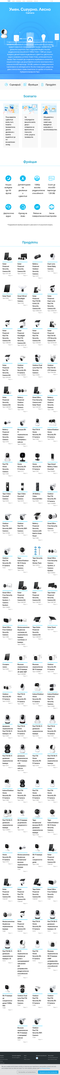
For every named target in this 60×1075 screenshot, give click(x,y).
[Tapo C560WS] (22, 366)
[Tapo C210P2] (52, 756)
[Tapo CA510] (37, 557)
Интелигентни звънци (4, 1059)
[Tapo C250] (37, 430)
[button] (37, 1058)
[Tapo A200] (7, 662)
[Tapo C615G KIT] (52, 332)
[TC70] (37, 951)
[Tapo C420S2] (52, 561)
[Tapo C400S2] (22, 631)
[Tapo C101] (37, 463)
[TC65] (52, 955)
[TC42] (7, 558)
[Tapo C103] (22, 560)
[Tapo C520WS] (52, 494)
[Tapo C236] (37, 694)
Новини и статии (27, 1059)
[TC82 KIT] (7, 890)
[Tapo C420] (52, 522)
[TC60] (7, 997)
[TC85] (7, 922)
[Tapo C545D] (37, 366)
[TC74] (37, 922)
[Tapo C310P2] (7, 693)
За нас (25, 1057)
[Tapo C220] (7, 726)
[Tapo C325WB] (22, 665)
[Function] (30, 84)
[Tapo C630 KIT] (37, 332)
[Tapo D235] (7, 493)
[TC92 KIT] (22, 922)
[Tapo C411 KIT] (7, 264)
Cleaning (1, 1061)
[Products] (48, 84)
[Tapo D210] (22, 493)
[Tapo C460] (52, 399)
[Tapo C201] (22, 791)
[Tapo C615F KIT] (22, 333)
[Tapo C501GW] (52, 364)
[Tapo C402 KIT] (37, 593)
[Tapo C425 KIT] (37, 398)
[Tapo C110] (7, 853)
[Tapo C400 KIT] (37, 628)
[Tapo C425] (22, 399)
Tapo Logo (9, 1)
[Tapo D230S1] (52, 463)
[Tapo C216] (52, 430)
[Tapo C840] (52, 263)
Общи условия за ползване (52, 1059)
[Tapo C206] (7, 791)
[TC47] (22, 996)
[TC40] (37, 1028)
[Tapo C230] (22, 758)
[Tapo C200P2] (7, 820)
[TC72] (52, 922)
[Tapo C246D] (52, 696)
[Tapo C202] (7, 464)
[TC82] (22, 857)
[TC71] (22, 959)
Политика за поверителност (53, 1057)
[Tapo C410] (7, 431)
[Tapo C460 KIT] (7, 398)
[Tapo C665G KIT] (37, 299)
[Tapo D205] (37, 493)
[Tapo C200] (37, 791)
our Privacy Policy (45, 1068)
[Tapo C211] (7, 756)
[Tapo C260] (22, 694)
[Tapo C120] (37, 823)
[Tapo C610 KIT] (7, 367)
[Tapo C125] (22, 820)
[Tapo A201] (52, 624)
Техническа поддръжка (16, 1057)
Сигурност (2, 1057)
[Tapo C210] (37, 756)
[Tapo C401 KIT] (52, 593)
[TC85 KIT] (52, 855)
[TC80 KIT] (37, 890)
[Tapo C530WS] (22, 432)
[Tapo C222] (52, 726)
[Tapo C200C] (52, 791)
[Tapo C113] (52, 822)
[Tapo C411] (37, 266)
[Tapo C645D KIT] (52, 299)
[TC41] (22, 1029)
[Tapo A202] (7, 293)
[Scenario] (12, 84)
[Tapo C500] (22, 524)
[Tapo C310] (52, 663)
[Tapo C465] (37, 526)
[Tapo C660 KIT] (7, 332)
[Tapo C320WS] (37, 663)
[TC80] (52, 890)
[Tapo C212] (37, 726)
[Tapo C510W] (7, 524)
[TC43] (52, 996)
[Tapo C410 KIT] (22, 264)
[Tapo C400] (7, 628)
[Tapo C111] (22, 463)
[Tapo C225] (22, 726)
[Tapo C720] (22, 295)
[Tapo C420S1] (7, 595)
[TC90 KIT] (22, 891)
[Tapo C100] (37, 855)
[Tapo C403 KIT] (22, 593)
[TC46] (37, 996)
